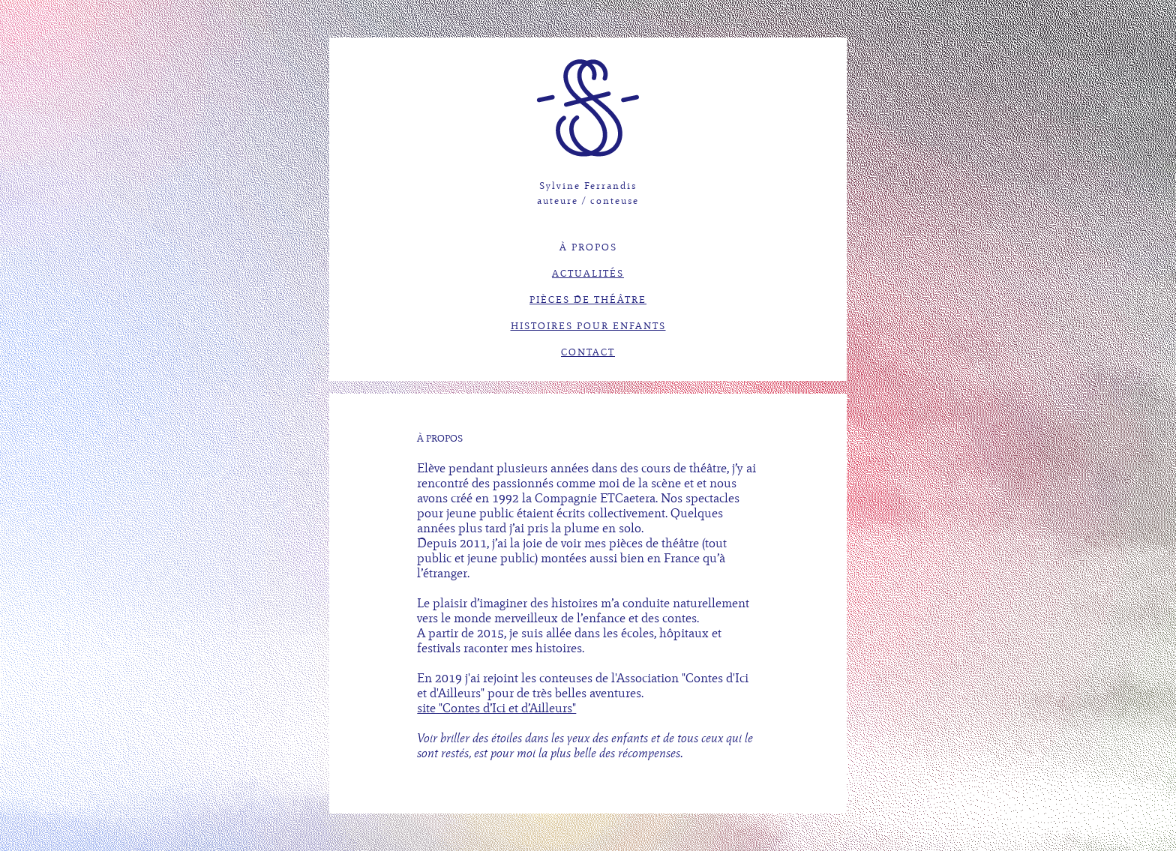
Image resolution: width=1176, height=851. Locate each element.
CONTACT (588, 352)
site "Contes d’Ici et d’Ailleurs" (496, 708)
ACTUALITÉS (588, 274)
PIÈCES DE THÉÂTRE (588, 300)
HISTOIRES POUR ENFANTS (588, 326)
